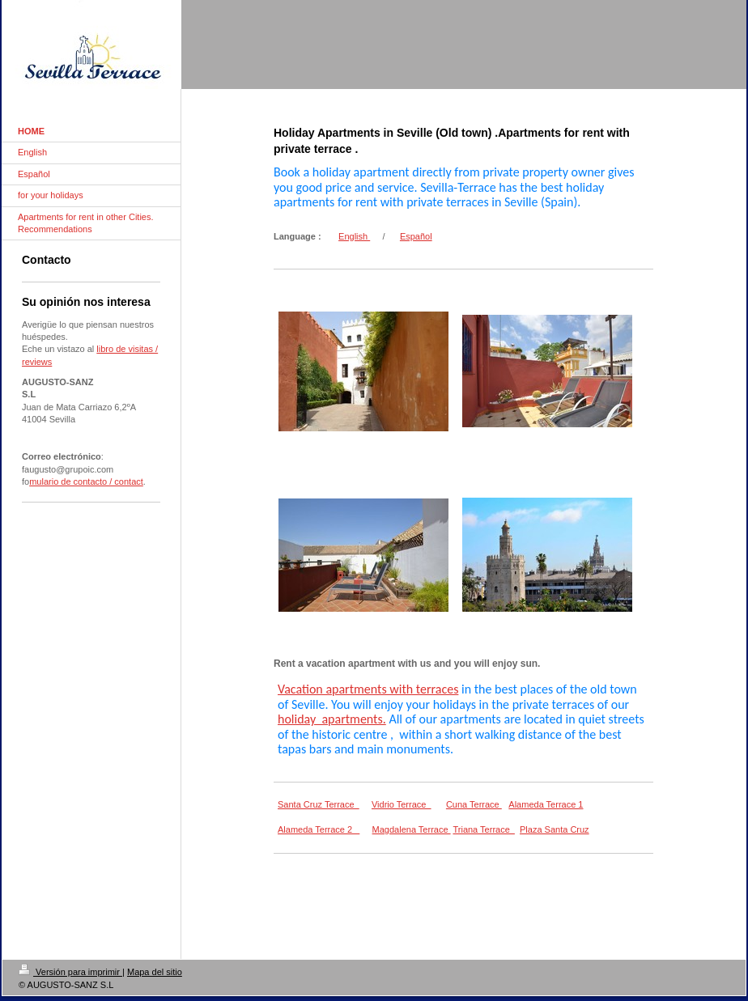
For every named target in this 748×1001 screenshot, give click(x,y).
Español (416, 236)
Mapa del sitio (154, 972)
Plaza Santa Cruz (554, 829)
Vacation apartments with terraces (368, 689)
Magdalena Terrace (411, 829)
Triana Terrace (483, 829)
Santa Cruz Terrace (318, 804)
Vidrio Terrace (401, 804)
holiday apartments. (332, 719)
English (354, 236)
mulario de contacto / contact (86, 481)
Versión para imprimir (70, 972)
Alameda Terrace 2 (318, 829)
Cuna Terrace (474, 804)
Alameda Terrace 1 (545, 804)
